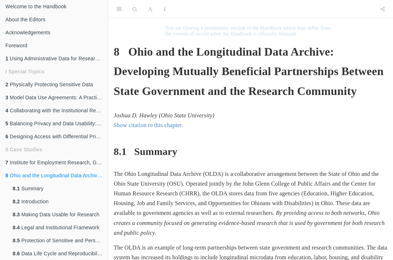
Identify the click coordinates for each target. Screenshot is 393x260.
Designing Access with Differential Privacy (55, 136)
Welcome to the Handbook (35, 6)
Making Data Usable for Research (56, 214)
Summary (28, 188)
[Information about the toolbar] (164, 9)
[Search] (135, 9)
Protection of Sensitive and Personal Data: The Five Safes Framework (60, 240)
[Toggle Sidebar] (119, 9)
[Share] (382, 9)
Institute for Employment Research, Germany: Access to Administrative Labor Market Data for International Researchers (56, 162)
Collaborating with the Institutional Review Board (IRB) (56, 110)
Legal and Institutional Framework (56, 227)
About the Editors (25, 19)
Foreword (16, 45)
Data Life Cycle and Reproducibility (57, 253)
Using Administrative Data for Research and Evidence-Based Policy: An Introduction (56, 58)
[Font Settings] (150, 9)
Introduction (31, 201)
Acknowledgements (28, 32)
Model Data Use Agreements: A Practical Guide (56, 97)
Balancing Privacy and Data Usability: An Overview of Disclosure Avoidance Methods (56, 123)
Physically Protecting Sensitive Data (49, 84)
